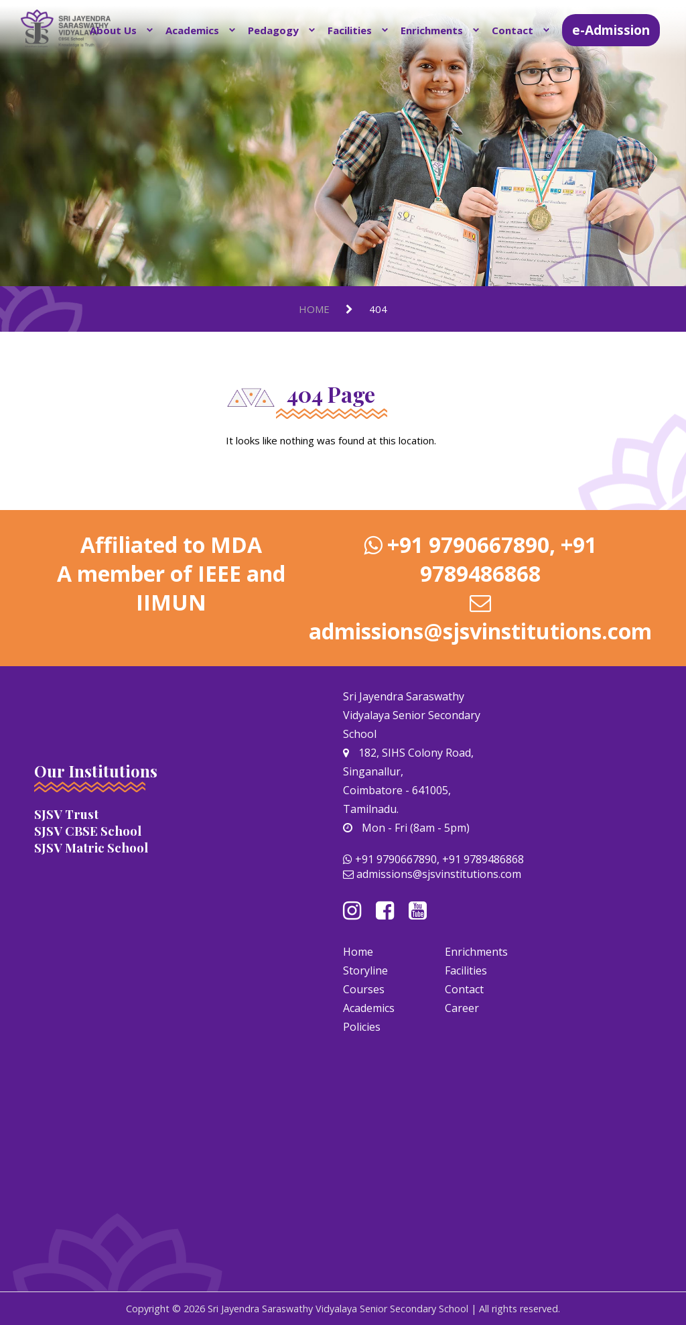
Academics (192, 30)
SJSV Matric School (91, 847)
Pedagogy (273, 30)
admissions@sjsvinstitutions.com (480, 631)
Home (314, 309)
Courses (364, 989)
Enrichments (432, 30)
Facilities (350, 30)
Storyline (365, 970)
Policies (362, 1026)
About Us (113, 30)
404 (378, 309)
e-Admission (611, 30)
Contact (512, 30)
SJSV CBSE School (87, 830)
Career (462, 1008)
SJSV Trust (66, 814)
